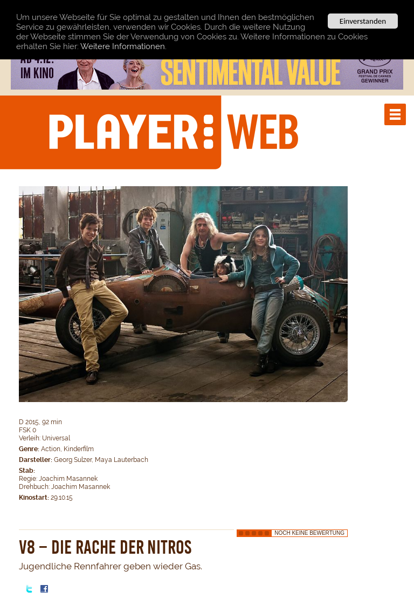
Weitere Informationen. (123, 46)
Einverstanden (363, 21)
